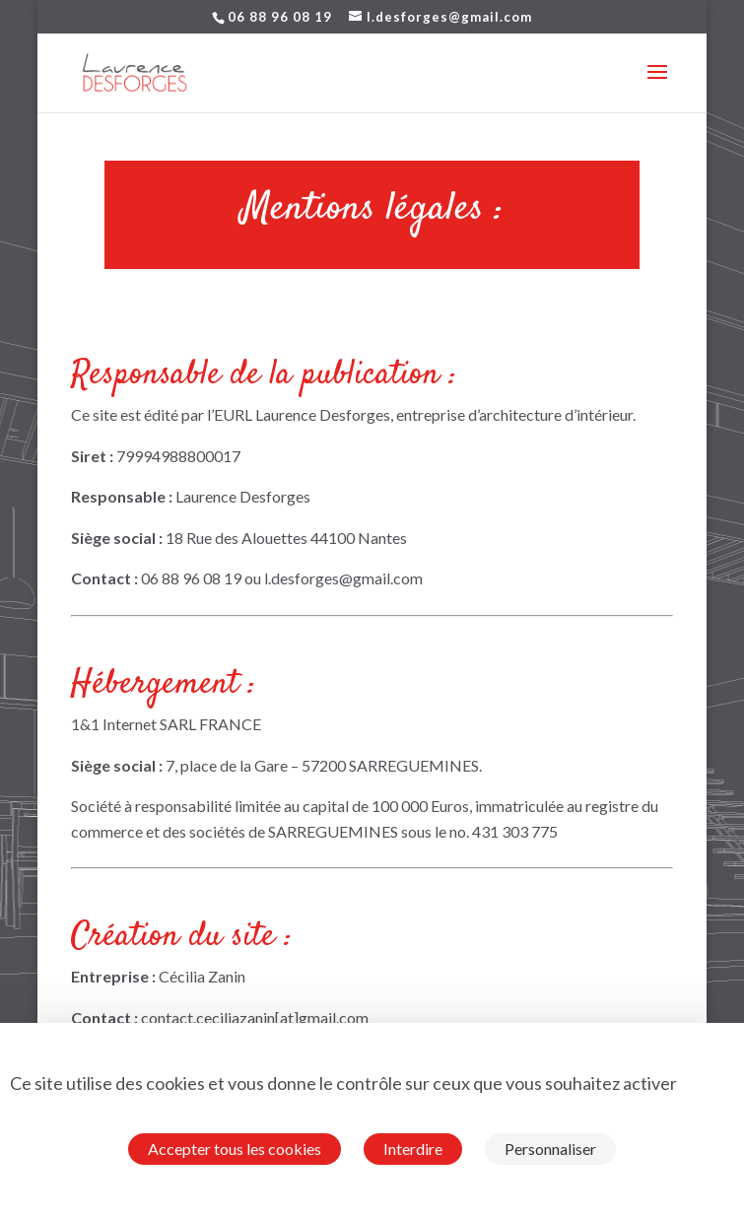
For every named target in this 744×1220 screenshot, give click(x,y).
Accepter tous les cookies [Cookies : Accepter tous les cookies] (234, 1148)
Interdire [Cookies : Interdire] (412, 1148)
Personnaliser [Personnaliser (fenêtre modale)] (550, 1148)
